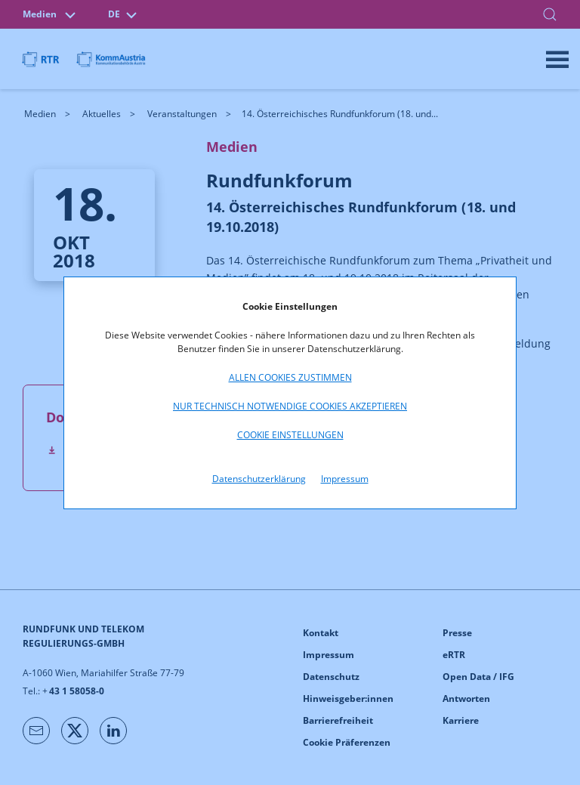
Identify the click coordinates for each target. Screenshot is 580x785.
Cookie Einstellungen (290, 434)
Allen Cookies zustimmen (290, 377)
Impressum (345, 478)
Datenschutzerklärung (259, 478)
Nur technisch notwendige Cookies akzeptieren (290, 406)
